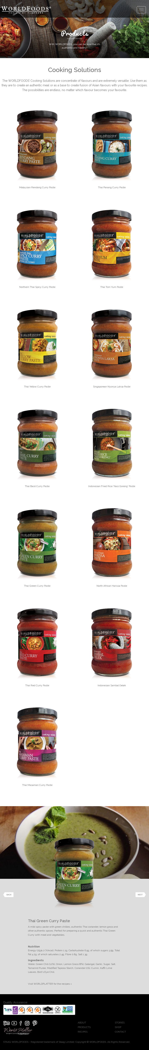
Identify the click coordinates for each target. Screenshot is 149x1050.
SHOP (118, 1027)
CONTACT (120, 1031)
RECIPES (82, 1031)
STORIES (120, 1022)
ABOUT (82, 1022)
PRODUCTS (84, 1027)
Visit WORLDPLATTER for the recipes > (50, 983)
